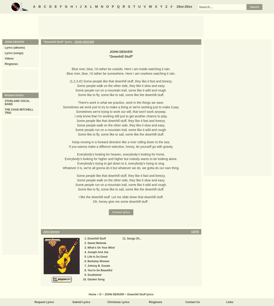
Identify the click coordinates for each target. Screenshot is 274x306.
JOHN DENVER (84, 42)
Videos (9, 58)
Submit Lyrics (81, 302)
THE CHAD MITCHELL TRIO (19, 111)
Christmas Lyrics (118, 302)
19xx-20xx (184, 6)
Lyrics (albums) (15, 47)
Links (229, 302)
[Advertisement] (121, 26)
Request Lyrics (44, 302)
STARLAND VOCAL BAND (17, 102)
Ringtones (11, 64)
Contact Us (192, 302)
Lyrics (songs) (14, 53)
